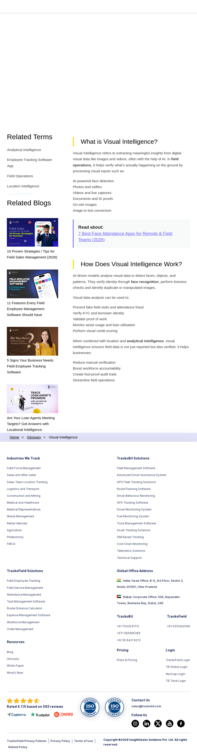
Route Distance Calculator (24, 608)
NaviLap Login (175, 673)
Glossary (13, 658)
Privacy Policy (60, 740)
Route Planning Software (133, 488)
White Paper (15, 665)
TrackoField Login (178, 659)
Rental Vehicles (17, 522)
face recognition (145, 282)
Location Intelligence (23, 186)
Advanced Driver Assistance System (141, 474)
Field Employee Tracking (23, 580)
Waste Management (20, 516)
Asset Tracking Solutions (134, 529)
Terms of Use (83, 740)
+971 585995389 (129, 632)
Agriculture (14, 529)
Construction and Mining (23, 495)
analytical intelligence (145, 342)
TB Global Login (177, 666)
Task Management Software (26, 601)
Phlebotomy (15, 536)
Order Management (20, 628)
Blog (10, 651)
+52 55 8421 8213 (129, 639)
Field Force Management (24, 467)
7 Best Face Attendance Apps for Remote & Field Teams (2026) (125, 237)
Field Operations (20, 176)
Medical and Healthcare (23, 502)
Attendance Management (24, 594)
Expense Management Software (28, 614)
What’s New (15, 672)
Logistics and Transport (23, 488)
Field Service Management (25, 587)
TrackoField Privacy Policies (27, 740)
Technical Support (129, 557)
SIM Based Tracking (130, 536)
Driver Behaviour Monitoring (136, 495)
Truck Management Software (136, 522)
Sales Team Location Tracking (27, 481)
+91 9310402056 (178, 626)
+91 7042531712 (128, 626)
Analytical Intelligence (24, 150)
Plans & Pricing (127, 659)
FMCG (11, 543)
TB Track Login (176, 680)
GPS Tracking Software (132, 502)
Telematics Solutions (131, 550)
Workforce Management (23, 621)
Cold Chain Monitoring (132, 543)
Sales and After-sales (21, 474)
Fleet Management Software (136, 467)
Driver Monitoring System (134, 509)
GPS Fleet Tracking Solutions (136, 481)
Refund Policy (17, 746)
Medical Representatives (24, 509)
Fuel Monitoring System (133, 516)
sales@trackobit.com (146, 706)
